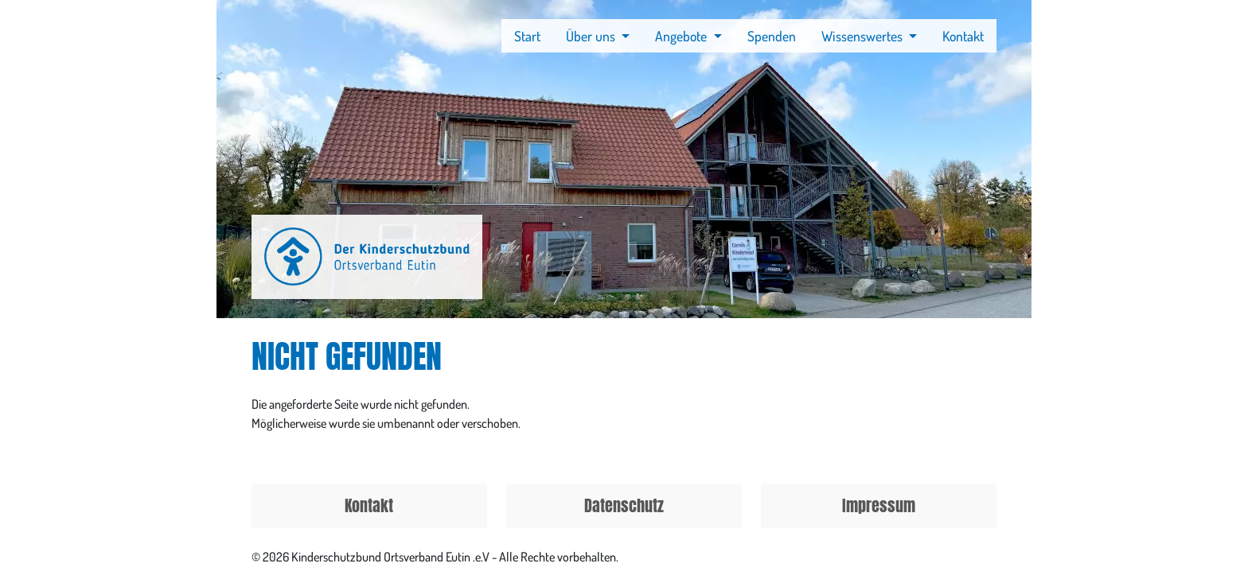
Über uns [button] (592, 36)
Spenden (771, 36)
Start (527, 36)
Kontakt (963, 36)
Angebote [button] (682, 36)
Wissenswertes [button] (863, 36)
